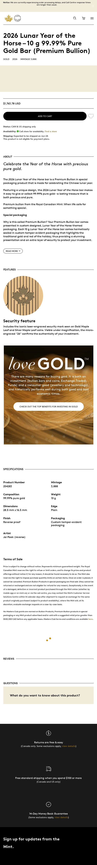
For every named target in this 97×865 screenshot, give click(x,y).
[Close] (93, 6)
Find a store (51, 131)
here (90, 619)
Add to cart (45, 116)
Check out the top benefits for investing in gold (49, 406)
